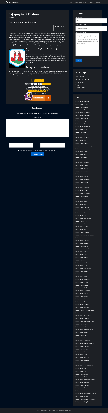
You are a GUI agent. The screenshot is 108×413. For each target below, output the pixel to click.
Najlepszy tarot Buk (81, 368)
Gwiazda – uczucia (80, 87)
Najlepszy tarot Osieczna (82, 357)
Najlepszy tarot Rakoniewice (83, 290)
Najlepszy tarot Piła (81, 391)
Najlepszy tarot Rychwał (82, 190)
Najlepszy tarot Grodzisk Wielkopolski (85, 399)
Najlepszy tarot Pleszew (82, 226)
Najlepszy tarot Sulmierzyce (83, 193)
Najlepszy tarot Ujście (81, 302)
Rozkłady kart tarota (80, 2)
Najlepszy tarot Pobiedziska (83, 279)
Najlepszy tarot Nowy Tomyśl (83, 315)
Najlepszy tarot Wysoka (82, 296)
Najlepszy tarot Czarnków (82, 118)
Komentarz (38, 117)
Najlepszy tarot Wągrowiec (82, 382)
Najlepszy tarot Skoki (81, 338)
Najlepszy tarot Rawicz (82, 265)
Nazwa (21, 141)
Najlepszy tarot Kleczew (82, 104)
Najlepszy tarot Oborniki (82, 271)
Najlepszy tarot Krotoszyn (82, 346)
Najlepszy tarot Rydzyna (82, 246)
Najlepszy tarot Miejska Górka (83, 268)
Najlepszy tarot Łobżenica (82, 149)
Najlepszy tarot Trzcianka (82, 388)
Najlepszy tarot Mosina (82, 124)
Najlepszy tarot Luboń (81, 174)
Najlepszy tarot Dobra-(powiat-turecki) (86, 393)
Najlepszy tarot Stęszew (82, 165)
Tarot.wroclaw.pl (12, 2)
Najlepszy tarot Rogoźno (82, 107)
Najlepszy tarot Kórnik (81, 129)
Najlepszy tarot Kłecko (81, 354)
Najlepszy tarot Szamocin (82, 318)
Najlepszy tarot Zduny (81, 132)
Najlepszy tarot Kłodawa (82, 182)
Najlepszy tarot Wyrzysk (82, 257)
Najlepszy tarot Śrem (81, 260)
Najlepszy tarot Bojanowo (82, 185)
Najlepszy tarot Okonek (82, 324)
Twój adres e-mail (87, 26)
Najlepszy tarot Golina (81, 204)
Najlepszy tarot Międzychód (83, 115)
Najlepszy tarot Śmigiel (82, 251)
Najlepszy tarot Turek (81, 221)
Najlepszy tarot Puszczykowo (83, 218)
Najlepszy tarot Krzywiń (82, 135)
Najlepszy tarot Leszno (81, 154)
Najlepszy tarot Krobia (81, 352)
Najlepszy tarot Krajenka (82, 143)
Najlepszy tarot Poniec (81, 160)
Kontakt (98, 2)
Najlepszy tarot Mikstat (82, 299)
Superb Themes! (67, 410)
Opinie (91, 2)
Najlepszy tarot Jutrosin (82, 238)
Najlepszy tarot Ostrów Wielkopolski (85, 379)
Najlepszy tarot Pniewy (81, 201)
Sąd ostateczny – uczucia (82, 79)
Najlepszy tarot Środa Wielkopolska (85, 210)
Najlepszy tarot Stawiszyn (82, 385)
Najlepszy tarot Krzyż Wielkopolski (85, 235)
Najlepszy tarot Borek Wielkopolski (85, 310)
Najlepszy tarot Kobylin (82, 282)
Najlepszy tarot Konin (81, 199)
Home (70, 2)
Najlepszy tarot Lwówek (82, 196)
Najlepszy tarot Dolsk (81, 335)
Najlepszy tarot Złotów (82, 377)
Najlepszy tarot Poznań (82, 396)
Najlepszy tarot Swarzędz (82, 207)
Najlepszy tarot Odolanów (82, 360)
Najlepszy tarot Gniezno (82, 349)
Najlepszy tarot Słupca (81, 140)
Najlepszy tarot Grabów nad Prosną (85, 343)
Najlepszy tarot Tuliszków (82, 137)
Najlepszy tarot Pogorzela (82, 121)
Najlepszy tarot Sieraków (82, 187)
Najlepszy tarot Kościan (82, 327)
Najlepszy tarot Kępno (81, 224)
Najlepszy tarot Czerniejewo (83, 340)
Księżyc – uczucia (80, 85)
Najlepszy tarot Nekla (81, 110)
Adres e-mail (52, 141)
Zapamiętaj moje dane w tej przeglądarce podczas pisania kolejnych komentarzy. (38, 150)
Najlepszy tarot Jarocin (81, 157)
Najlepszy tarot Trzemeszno (83, 112)
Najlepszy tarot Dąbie (81, 313)
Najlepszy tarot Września (82, 168)
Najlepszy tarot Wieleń (81, 276)
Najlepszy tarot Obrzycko (82, 402)
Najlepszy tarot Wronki (81, 263)
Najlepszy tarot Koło (81, 215)
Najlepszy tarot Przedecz (82, 374)
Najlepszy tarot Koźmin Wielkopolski (85, 146)
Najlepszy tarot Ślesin (81, 274)
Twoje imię (87, 19)
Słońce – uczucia (80, 82)
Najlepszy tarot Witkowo (82, 171)
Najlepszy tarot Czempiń (82, 151)
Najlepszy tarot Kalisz (81, 371)
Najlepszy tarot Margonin (82, 101)
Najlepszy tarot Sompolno (82, 232)
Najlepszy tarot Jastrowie (82, 307)
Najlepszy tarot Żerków (82, 288)
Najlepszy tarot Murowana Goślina (84, 329)
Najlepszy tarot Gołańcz (82, 229)
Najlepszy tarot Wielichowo (83, 179)
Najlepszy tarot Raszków (82, 304)
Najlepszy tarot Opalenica (82, 243)
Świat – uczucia (80, 76)
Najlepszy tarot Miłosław (82, 363)
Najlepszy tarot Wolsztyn (82, 162)
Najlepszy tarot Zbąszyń (82, 213)
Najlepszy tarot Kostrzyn (82, 293)
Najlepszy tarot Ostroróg (82, 285)
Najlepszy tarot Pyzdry (81, 254)
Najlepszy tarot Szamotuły (82, 249)
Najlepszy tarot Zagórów (82, 240)
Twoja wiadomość (87, 44)
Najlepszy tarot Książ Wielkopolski (84, 365)
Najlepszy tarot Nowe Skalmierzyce (85, 321)
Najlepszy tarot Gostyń (82, 332)
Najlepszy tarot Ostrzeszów (83, 126)
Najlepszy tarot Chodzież (82, 176)
